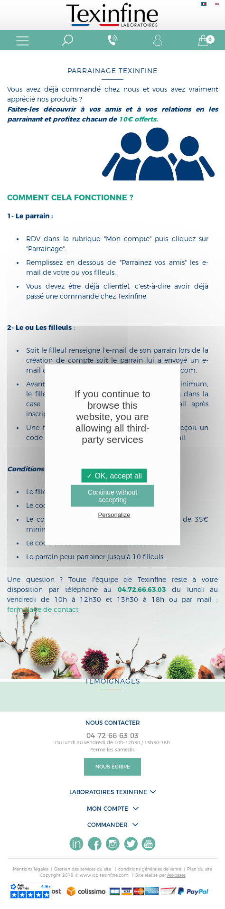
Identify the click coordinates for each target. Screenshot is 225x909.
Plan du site (199, 869)
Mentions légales (30, 869)
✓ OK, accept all (114, 475)
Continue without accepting (112, 495)
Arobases (176, 875)
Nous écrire (112, 767)
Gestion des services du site (83, 869)
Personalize (114, 514)
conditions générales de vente (149, 869)
